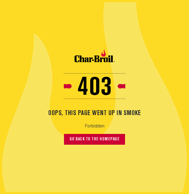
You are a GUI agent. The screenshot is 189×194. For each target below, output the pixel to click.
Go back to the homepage (95, 139)
